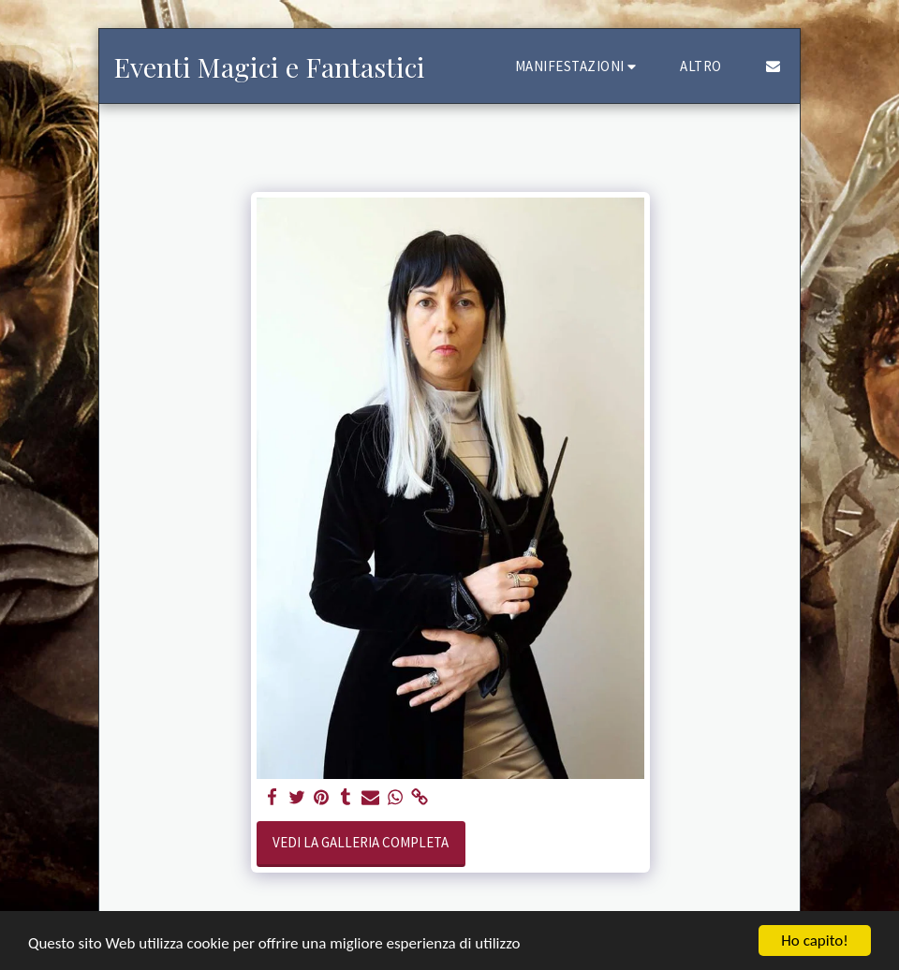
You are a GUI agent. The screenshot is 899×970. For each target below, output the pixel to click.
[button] (578, 66)
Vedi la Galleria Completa (361, 842)
